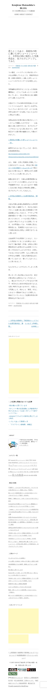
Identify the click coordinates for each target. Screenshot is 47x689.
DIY (9, 460)
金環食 (35, 475)
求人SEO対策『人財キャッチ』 (24, 680)
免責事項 (20, 652)
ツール (20, 465)
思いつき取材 (30, 471)
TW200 (34, 460)
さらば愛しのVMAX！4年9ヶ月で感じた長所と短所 (23, 561)
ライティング (23, 469)
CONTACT (29, 14)
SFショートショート (20, 460)
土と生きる (20, 471)
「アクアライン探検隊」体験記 (20, 424)
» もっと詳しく (23, 445)
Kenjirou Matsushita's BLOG (23, 6)
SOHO (27, 460)
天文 (25, 471)
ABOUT (22, 14)
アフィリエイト (33, 462)
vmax (10, 462)
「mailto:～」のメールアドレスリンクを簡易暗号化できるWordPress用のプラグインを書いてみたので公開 (23, 512)
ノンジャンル (25, 465)
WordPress (15, 462)
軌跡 (34, 65)
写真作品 (18, 65)
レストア (29, 469)
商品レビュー (13, 471)
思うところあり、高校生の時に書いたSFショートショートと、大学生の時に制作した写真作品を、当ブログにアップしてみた (23, 544)
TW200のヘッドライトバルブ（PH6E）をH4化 (31, 323)
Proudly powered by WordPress (18, 686)
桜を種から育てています (18, 405)
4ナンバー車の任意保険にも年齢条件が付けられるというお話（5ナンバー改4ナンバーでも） (23, 411)
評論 (29, 475)
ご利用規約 (13, 652)
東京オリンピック (17, 677)
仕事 (33, 469)
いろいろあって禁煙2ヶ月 (18, 421)
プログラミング (14, 469)
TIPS (30, 460)
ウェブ (11, 465)
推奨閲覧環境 (21, 655)
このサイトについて (23, 462)
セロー (16, 465)
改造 (35, 471)
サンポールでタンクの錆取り (16, 558)
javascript (13, 460)
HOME (16, 14)
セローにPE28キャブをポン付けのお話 (19, 587)
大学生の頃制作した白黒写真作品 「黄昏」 (15, 323)
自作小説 (30, 65)
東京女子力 (31, 683)
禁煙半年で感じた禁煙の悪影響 (17, 584)
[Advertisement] (23, 33)
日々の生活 (24, 65)
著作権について (29, 652)
